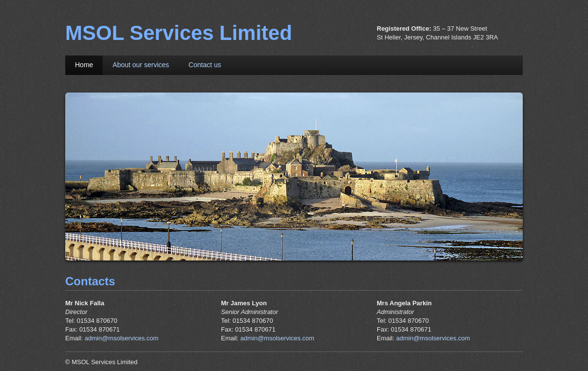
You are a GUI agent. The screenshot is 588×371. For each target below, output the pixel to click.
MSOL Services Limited (178, 32)
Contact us (204, 65)
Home (84, 65)
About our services (140, 65)
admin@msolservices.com (122, 338)
